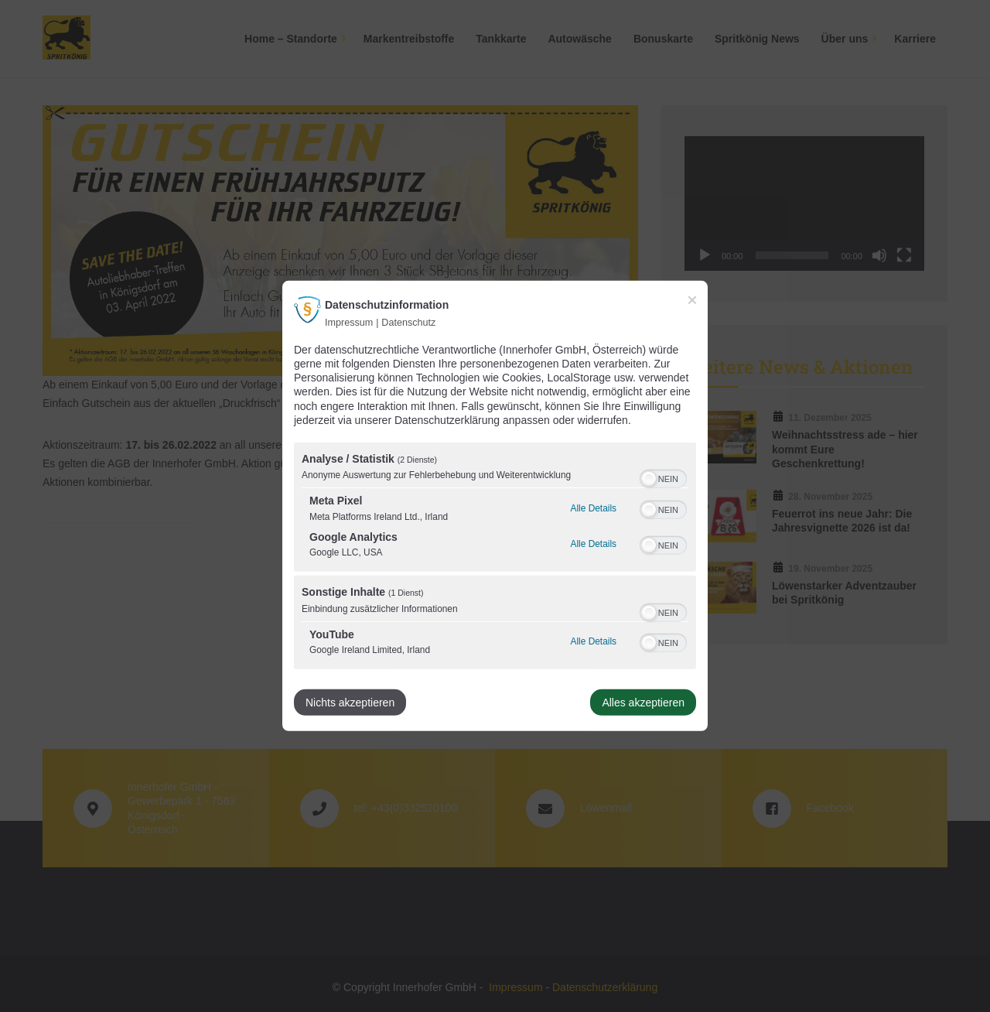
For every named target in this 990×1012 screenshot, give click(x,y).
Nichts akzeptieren (350, 702)
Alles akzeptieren (643, 702)
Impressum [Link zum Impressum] (349, 322)
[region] (495, 558)
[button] (649, 479)
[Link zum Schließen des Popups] (692, 300)
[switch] (663, 477)
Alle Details (593, 507)
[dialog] (495, 506)
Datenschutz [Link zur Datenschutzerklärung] (408, 322)
